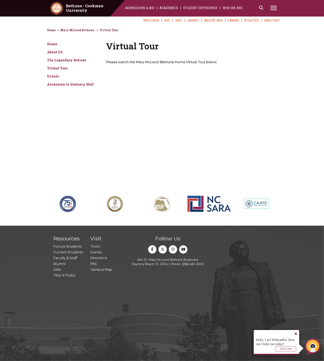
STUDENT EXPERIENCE (200, 8)
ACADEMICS (169, 8)
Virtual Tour (109, 30)
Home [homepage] (51, 30)
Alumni (59, 264)
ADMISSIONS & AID (139, 8)
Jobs (57, 270)
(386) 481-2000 (193, 264)
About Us (55, 52)
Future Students (67, 246)
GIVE (167, 20)
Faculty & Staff (65, 258)
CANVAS (233, 20)
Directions (98, 258)
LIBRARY (193, 20)
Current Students (68, 252)
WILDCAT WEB (213, 20)
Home (52, 44)
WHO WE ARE (232, 8)
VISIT (178, 20)
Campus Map (101, 270)
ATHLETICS (251, 20)
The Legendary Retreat (66, 60)
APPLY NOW (151, 20)
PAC (93, 264)
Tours (95, 246)
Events (53, 76)
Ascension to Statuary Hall (70, 84)
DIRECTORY (272, 20)
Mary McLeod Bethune (77, 30)
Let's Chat (286, 348)
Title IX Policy (64, 275)
